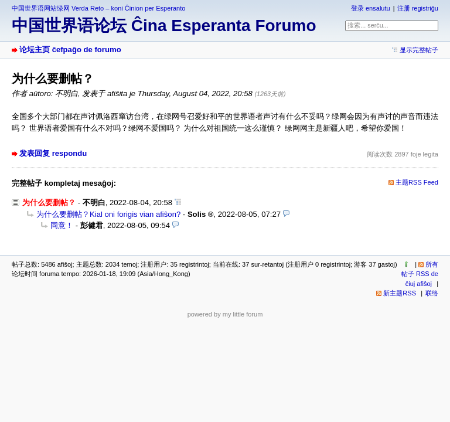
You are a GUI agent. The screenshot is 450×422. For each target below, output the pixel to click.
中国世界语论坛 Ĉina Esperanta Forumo (164, 25)
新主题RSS (399, 293)
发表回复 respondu (53, 153)
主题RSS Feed (417, 182)
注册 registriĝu (417, 8)
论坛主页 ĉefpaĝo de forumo (70, 49)
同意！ (61, 225)
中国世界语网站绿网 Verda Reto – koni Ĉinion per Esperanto (98, 8)
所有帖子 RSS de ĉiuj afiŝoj (419, 274)
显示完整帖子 (419, 49)
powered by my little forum (225, 314)
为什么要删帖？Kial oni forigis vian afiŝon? (108, 214)
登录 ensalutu (370, 8)
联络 (431, 293)
